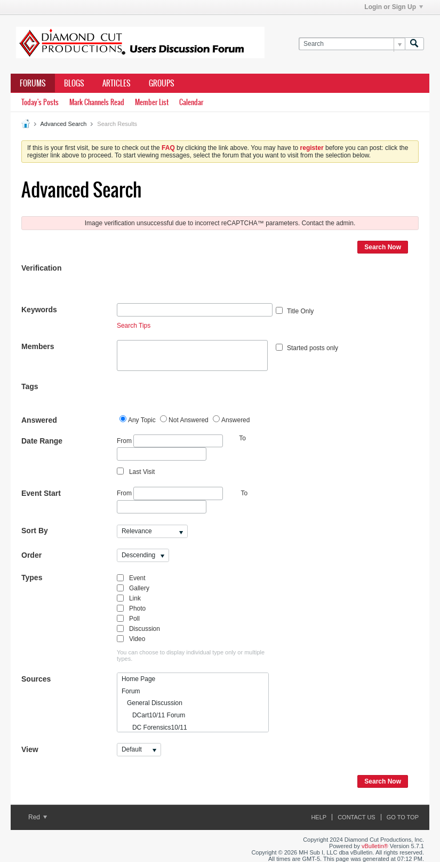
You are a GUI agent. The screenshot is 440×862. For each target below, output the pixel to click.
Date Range (41, 441)
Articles (116, 83)
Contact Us (356, 817)
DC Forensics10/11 (154, 727)
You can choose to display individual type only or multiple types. (191, 655)
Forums (33, 83)
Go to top (403, 817)
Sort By (34, 530)
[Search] (352, 44)
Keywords (39, 309)
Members (37, 346)
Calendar (191, 102)
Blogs (74, 83)
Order (31, 555)
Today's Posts (40, 102)
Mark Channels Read (96, 102)
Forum (131, 691)
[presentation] (198, 282)
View (29, 749)
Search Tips (133, 325)
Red (37, 817)
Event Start (41, 493)
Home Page (138, 679)
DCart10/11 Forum (153, 715)
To (244, 493)
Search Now (382, 247)
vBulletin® (375, 846)
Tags (29, 386)
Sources (36, 679)
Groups (161, 83)
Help (318, 817)
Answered (39, 420)
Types (31, 577)
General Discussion (152, 703)
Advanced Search (63, 124)
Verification (41, 268)
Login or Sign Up (393, 7)
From (170, 441)
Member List (152, 102)
